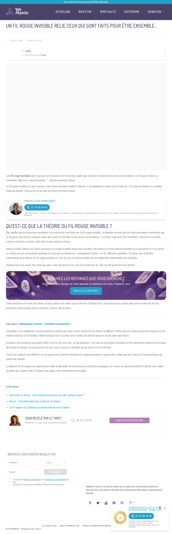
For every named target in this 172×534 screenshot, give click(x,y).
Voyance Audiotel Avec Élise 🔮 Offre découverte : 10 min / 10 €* (145, 509)
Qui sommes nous (49, 526)
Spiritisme (16, 41)
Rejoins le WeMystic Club (69, 526)
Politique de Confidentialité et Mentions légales (100, 526)
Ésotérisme (131, 12)
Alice (28, 51)
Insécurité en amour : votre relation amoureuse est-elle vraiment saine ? (46, 395)
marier (160, 248)
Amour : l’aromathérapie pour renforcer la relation (35, 401)
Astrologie (63, 12)
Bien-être (85, 12)
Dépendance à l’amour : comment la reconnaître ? (45, 324)
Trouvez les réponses (86, 291)
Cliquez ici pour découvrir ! (129, 420)
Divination (154, 12)
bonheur (34, 335)
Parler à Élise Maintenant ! (40, 201)
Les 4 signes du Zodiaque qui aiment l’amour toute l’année (39, 407)
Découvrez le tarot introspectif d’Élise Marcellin (86, 2)
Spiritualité (34, 41)
